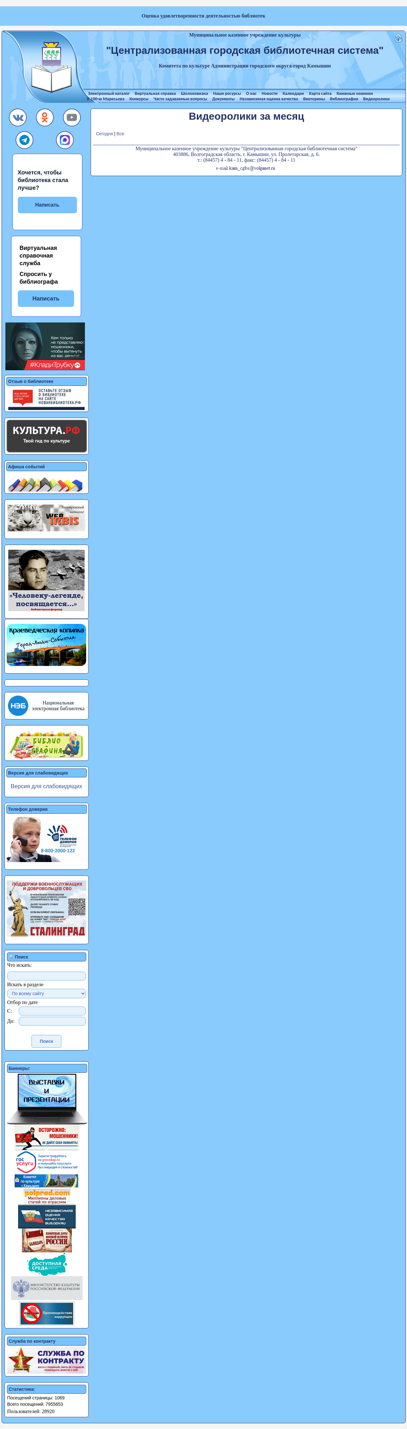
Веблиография (344, 99)
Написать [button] (45, 298)
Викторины (314, 99)
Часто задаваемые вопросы (180, 99)
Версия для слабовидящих (46, 786)
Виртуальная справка (155, 93)
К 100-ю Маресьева (106, 99)
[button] (18, 119)
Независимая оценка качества (269, 99)
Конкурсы (138, 99)
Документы (223, 99)
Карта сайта (320, 93)
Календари (293, 93)
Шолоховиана (194, 93)
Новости (270, 93)
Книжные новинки (355, 93)
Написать (47, 205)
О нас (251, 93)
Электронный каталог (109, 93)
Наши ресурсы (227, 93)
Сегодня (104, 133)
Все (120, 133)
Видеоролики (376, 99)
